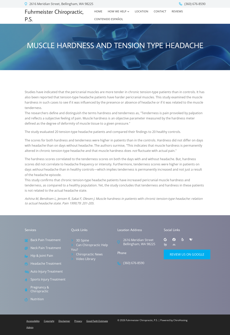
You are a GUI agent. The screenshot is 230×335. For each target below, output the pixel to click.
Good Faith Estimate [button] (97, 321)
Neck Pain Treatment (46, 248)
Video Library (85, 259)
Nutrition (37, 299)
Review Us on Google (187, 254)
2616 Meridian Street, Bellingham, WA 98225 (59, 4)
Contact (160, 11)
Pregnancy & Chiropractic (40, 289)
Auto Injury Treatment (47, 272)
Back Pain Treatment (46, 240)
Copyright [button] (49, 321)
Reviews (177, 11)
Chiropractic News (89, 254)
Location (141, 11)
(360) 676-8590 (192, 4)
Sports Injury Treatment (48, 279)
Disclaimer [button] (64, 321)
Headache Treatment (46, 264)
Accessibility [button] (33, 321)
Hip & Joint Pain (42, 256)
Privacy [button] (78, 321)
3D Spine (82, 240)
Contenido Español (108, 19)
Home (98, 11)
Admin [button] (29, 327)
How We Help (117, 11)
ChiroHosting (180, 320)
